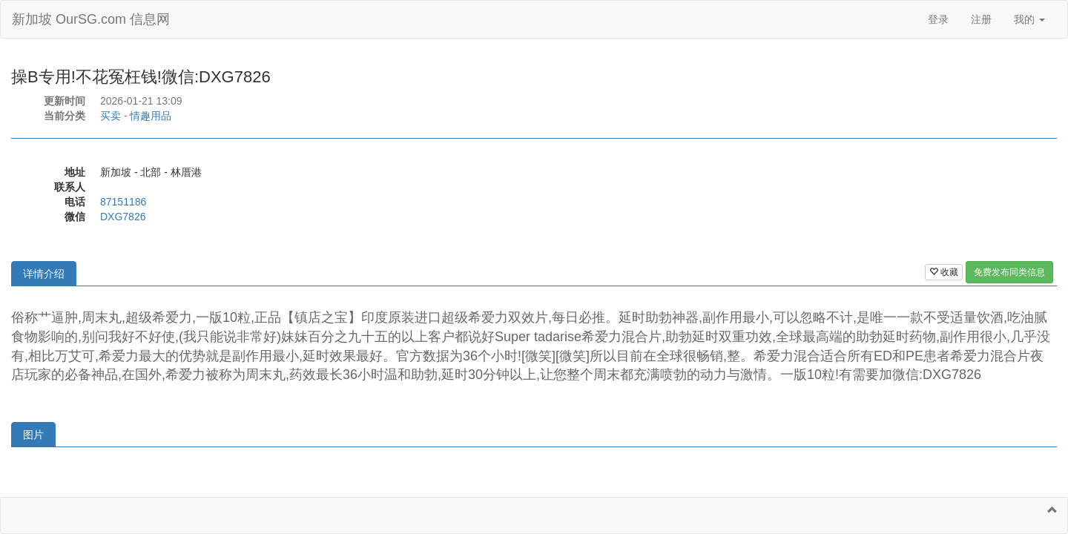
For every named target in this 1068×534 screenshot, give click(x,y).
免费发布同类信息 (1009, 272)
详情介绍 (44, 274)
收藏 (943, 272)
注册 (981, 19)
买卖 (110, 116)
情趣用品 (150, 116)
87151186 (123, 202)
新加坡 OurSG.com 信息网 (91, 19)
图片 (33, 435)
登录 (938, 19)
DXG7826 (122, 216)
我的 (1029, 19)
